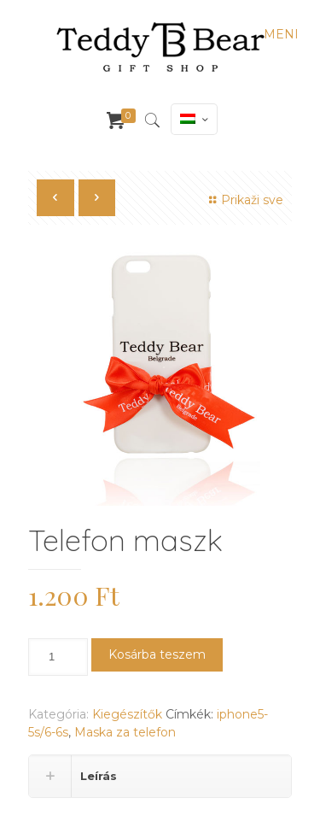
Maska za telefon (125, 732)
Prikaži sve (243, 200)
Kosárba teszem (157, 654)
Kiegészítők (127, 714)
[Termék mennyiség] (58, 657)
